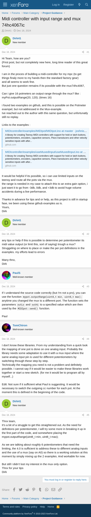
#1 (88, 52)
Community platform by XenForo (30, 514)
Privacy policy (29, 506)
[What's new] (79, 4)
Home (51, 506)
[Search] (86, 4)
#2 (88, 234)
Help (42, 506)
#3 (88, 286)
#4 (88, 339)
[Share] (83, 52)
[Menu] (5, 4)
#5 (88, 415)
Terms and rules (11, 506)
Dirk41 (8, 30)
